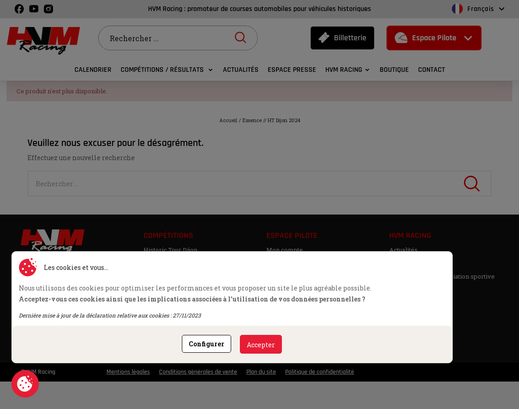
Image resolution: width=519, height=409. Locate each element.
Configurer (206, 343)
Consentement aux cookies (25, 384)
